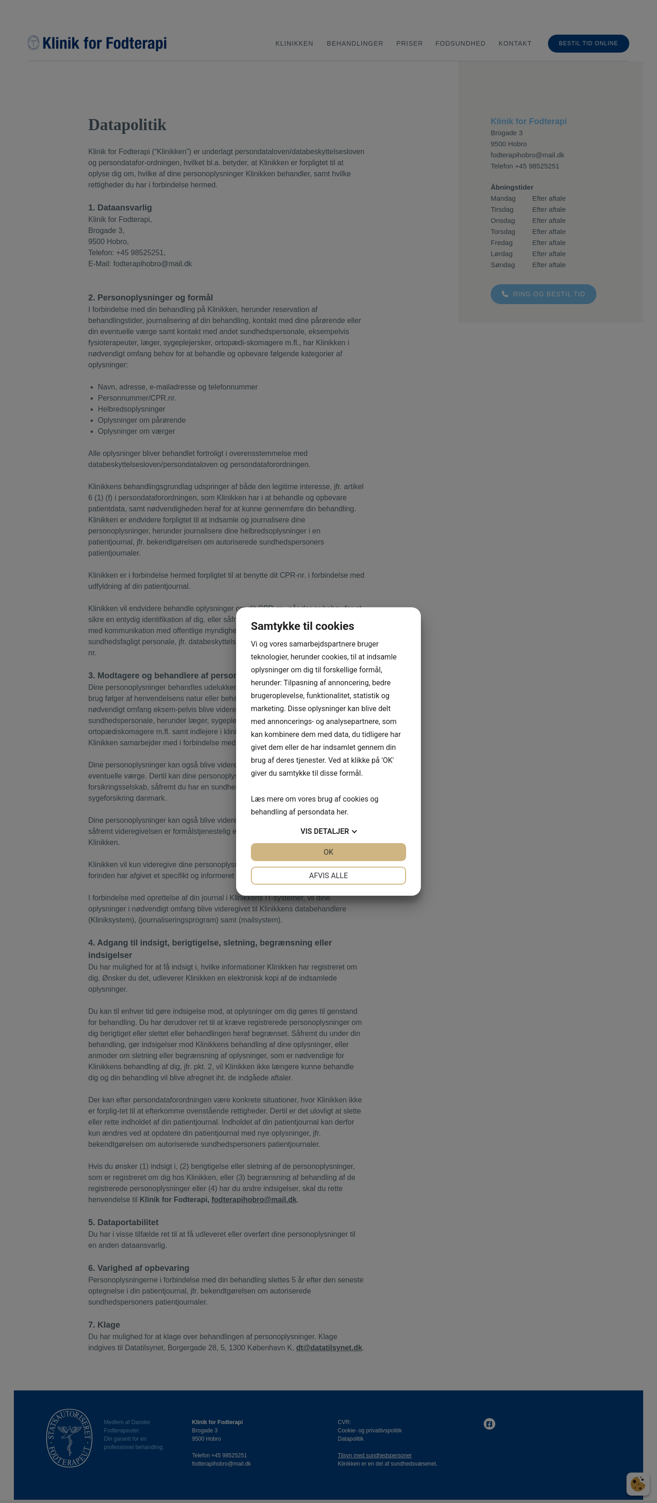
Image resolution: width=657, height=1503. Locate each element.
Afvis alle (328, 875)
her (341, 812)
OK (328, 852)
